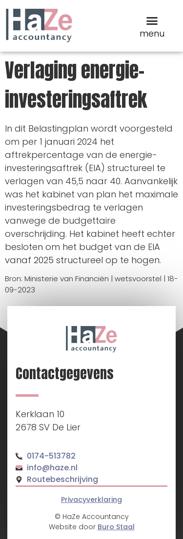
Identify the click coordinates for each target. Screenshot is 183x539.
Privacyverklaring (91, 499)
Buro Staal (116, 527)
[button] (152, 21)
